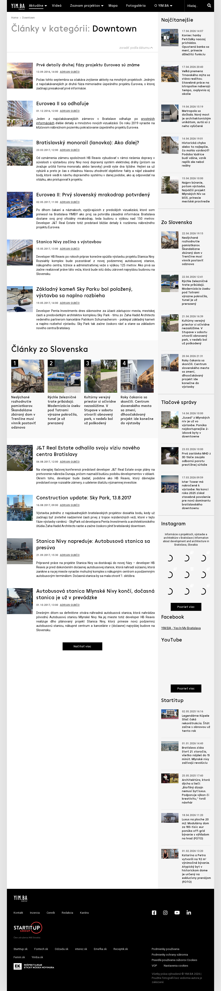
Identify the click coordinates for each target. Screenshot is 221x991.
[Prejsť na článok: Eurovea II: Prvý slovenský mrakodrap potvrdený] (20, 204)
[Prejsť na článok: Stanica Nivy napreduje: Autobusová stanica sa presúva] (20, 551)
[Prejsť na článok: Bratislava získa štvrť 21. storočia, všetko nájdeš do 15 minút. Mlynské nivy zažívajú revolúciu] (169, 746)
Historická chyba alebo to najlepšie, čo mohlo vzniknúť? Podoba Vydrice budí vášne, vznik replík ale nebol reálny (195, 154)
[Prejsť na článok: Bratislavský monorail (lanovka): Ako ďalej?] (20, 152)
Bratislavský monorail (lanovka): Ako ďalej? (87, 143)
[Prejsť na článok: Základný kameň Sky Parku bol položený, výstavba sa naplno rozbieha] (20, 298)
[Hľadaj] (210, 5)
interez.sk (81, 949)
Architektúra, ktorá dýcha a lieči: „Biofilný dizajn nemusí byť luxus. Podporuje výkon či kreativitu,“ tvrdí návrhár (196, 791)
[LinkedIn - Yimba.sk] (188, 912)
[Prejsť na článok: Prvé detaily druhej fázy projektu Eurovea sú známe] (20, 75)
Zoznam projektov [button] (85, 6)
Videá (57, 6)
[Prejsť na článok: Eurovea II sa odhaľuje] (20, 113)
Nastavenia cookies (176, 965)
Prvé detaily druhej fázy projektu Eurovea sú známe (88, 65)
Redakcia (67, 912)
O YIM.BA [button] (161, 6)
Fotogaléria (136, 6)
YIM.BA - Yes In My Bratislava (181, 628)
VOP (154, 965)
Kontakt (18, 912)
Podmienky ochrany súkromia (170, 954)
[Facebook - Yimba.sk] (154, 912)
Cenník (51, 912)
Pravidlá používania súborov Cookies (174, 960)
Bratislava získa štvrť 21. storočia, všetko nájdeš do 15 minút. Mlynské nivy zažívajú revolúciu (196, 755)
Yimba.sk (37, 957)
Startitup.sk (20, 949)
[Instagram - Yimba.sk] (165, 912)
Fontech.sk (41, 949)
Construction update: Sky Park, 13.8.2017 (83, 498)
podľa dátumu (141, 47)
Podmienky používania (165, 949)
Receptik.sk (121, 949)
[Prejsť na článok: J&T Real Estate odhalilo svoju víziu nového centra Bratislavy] (20, 457)
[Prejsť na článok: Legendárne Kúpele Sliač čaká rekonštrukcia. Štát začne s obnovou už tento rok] (169, 714)
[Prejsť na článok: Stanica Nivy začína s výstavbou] (20, 252)
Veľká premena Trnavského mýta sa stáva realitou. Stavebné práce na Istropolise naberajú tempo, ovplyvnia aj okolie (196, 83)
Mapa (113, 6)
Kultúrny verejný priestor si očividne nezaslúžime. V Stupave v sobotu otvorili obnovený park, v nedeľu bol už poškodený (100, 410)
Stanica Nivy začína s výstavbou (68, 242)
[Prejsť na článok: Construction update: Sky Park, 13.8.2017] (20, 507)
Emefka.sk (100, 949)
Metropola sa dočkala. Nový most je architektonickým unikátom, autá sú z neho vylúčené (196, 119)
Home (14, 17)
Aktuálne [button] (36, 6)
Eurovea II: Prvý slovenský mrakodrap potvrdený (93, 195)
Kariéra (84, 912)
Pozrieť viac (186, 607)
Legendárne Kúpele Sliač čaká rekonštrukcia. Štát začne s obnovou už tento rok (196, 723)
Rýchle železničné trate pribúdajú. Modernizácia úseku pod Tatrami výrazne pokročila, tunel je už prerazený (64, 410)
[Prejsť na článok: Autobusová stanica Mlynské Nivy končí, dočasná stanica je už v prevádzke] (20, 601)
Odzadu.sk (61, 949)
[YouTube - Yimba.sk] (177, 912)
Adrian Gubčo (70, 71)
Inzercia (35, 912)
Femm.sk (19, 957)
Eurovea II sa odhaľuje (62, 103)
